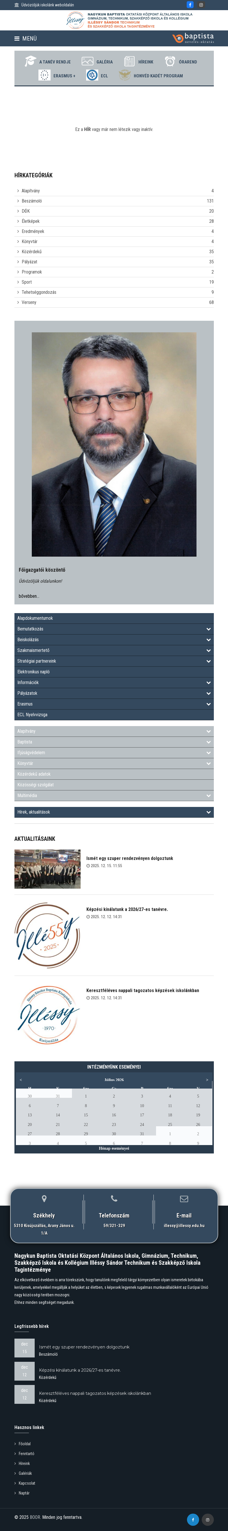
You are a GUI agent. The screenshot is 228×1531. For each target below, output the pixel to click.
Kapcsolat (24, 1483)
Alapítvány (31, 191)
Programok (32, 272)
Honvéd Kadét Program (151, 75)
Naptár (21, 1493)
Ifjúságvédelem (114, 752)
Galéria (97, 61)
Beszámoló (32, 201)
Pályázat (29, 262)
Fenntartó (24, 1453)
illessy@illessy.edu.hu (184, 1225)
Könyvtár (30, 241)
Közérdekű (32, 251)
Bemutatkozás (114, 629)
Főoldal (22, 1443)
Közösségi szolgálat (35, 785)
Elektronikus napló (33, 672)
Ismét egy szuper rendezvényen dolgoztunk (129, 858)
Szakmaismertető (114, 650)
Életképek (31, 221)
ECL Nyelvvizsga (32, 714)
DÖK (26, 211)
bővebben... (29, 596)
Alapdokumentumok (35, 618)
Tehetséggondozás (39, 292)
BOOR (35, 1517)
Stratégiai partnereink (114, 661)
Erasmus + (56, 75)
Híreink (138, 61)
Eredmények (33, 231)
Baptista (114, 742)
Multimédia (114, 795)
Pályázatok (114, 693)
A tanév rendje (47, 61)
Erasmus (114, 704)
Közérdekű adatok (34, 774)
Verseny (29, 302)
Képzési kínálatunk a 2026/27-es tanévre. (127, 909)
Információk (114, 682)
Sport (27, 282)
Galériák (23, 1473)
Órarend (180, 61)
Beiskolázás (114, 639)
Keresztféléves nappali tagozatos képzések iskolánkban (142, 990)
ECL (97, 75)
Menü (25, 38)
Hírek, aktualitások (114, 812)
